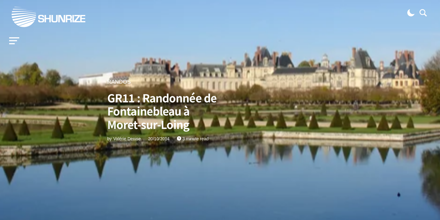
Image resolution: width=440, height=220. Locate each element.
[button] (14, 41)
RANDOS (119, 82)
